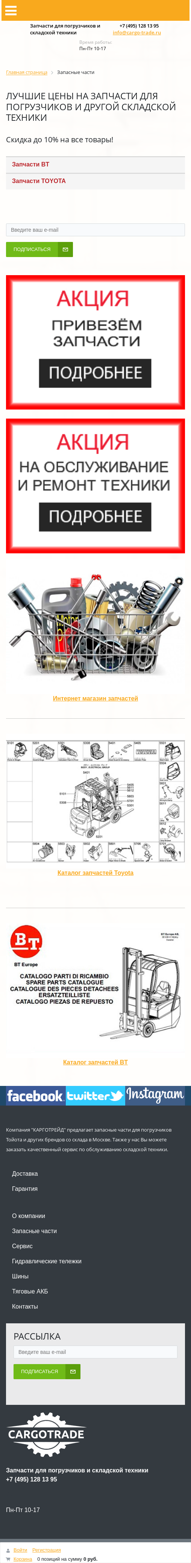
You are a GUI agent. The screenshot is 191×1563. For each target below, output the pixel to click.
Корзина (23, 1559)
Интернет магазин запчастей (95, 698)
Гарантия (25, 1189)
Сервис (22, 1246)
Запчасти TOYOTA (39, 181)
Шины (20, 1276)
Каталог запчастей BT (95, 1062)
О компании (28, 1216)
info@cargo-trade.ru (137, 32)
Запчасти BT (30, 164)
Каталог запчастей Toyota (95, 873)
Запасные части (34, 1231)
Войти (20, 1550)
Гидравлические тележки (47, 1261)
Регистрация (46, 1550)
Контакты (25, 1306)
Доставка (25, 1173)
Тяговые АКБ (30, 1291)
